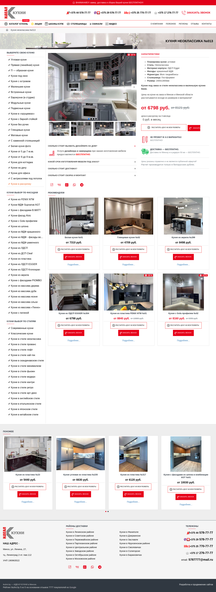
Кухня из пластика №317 (133, 474)
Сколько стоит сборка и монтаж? (67, 175)
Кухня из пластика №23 (28, 474)
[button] (50, 87)
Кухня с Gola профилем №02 (183, 313)
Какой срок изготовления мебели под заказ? (73, 162)
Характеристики (150, 54)
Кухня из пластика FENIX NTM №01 (129, 313)
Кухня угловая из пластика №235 (80, 474)
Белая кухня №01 (74, 237)
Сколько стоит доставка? (62, 168)
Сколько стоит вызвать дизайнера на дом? (72, 146)
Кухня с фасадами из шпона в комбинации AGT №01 (186, 476)
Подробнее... (74, 264)
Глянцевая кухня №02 (128, 237)
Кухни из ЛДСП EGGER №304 (74, 313)
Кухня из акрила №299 (183, 237)
